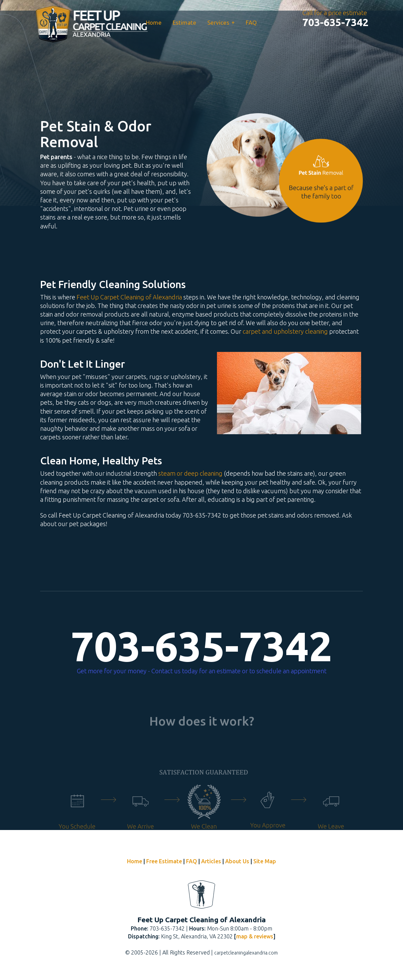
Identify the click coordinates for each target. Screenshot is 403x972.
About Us (237, 861)
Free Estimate (164, 861)
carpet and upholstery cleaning (285, 331)
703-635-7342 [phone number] (201, 646)
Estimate (184, 22)
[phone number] (335, 22)
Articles (211, 861)
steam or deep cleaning (190, 473)
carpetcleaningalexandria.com (246, 953)
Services (220, 22)
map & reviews (254, 936)
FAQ (251, 22)
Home (154, 22)
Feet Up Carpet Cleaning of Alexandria (129, 297)
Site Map (264, 861)
